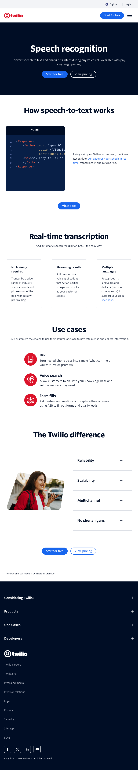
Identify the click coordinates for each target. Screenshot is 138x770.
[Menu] (129, 15)
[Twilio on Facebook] (7, 749)
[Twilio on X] (17, 749)
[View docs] (69, 205)
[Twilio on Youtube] (37, 749)
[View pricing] (83, 74)
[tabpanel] (35, 163)
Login (129, 4)
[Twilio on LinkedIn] (27, 749)
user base (107, 300)
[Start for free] (112, 15)
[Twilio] (13, 15)
